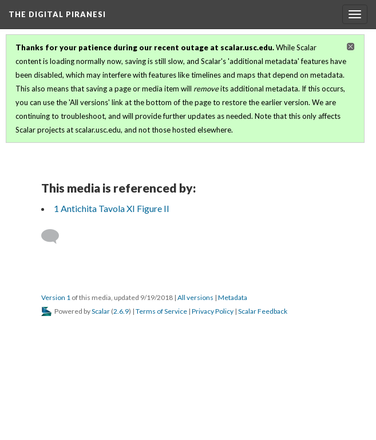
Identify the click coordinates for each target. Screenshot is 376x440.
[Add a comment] (55, 236)
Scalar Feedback (262, 311)
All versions (195, 297)
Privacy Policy (212, 311)
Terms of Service (161, 311)
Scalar (101, 311)
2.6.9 (121, 311)
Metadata (232, 297)
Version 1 (55, 297)
